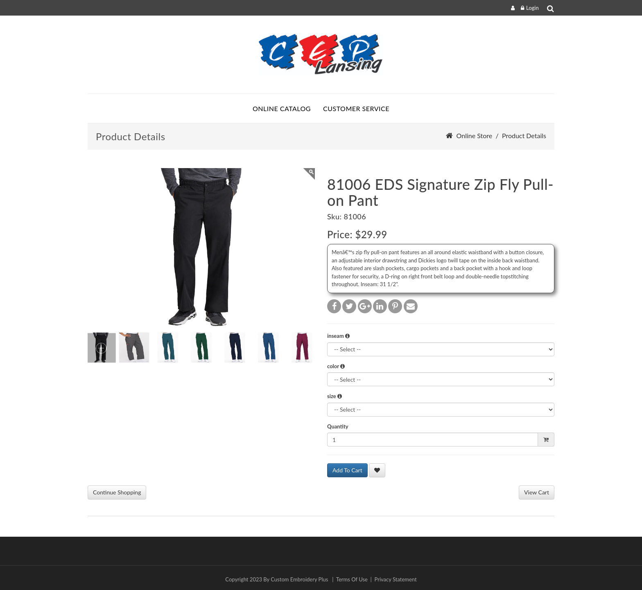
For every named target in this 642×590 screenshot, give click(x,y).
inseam (338, 336)
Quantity (337, 426)
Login (532, 8)
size (334, 396)
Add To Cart (347, 470)
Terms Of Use (352, 579)
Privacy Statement (396, 579)
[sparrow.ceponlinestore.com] (321, 54)
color (336, 366)
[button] (347, 336)
